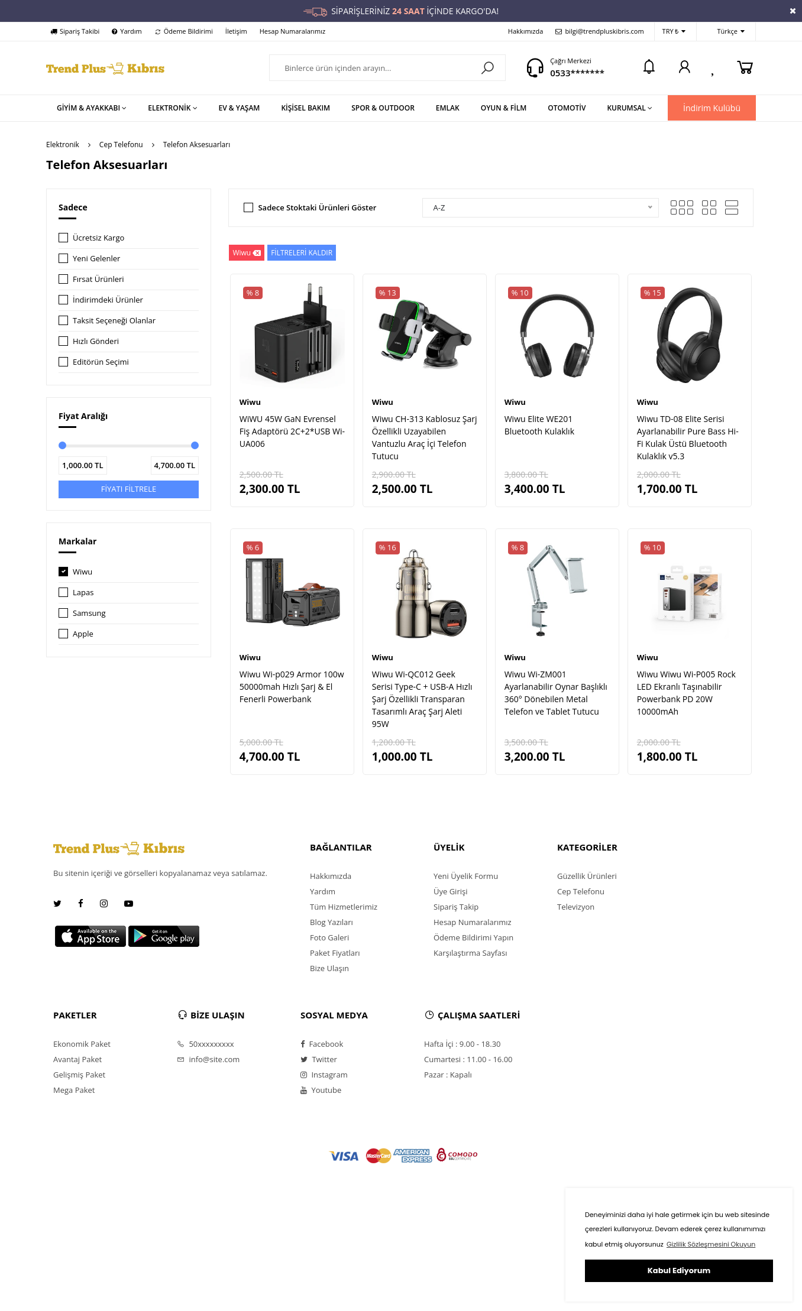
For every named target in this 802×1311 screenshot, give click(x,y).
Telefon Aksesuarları (196, 144)
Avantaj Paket (77, 1059)
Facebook (321, 1044)
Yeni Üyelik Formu (466, 876)
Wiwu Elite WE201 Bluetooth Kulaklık (539, 425)
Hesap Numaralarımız (292, 31)
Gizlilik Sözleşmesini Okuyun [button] (711, 1244)
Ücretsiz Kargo (98, 237)
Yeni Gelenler (96, 258)
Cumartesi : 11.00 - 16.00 (468, 1059)
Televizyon (575, 906)
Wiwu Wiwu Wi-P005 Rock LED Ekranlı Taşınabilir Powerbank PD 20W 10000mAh (686, 693)
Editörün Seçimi (101, 361)
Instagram (324, 1074)
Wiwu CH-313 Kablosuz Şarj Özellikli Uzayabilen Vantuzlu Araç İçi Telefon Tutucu (424, 437)
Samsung (89, 613)
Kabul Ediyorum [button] (679, 1270)
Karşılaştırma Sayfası (470, 953)
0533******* (577, 73)
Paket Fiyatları (335, 953)
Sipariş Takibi (74, 31)
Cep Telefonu (121, 144)
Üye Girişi (450, 891)
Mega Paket (74, 1090)
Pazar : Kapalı (448, 1074)
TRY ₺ (674, 32)
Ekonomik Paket (82, 1044)
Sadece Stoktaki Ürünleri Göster (317, 207)
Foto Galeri (329, 937)
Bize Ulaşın (329, 968)
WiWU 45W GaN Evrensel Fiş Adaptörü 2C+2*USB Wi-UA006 (292, 431)
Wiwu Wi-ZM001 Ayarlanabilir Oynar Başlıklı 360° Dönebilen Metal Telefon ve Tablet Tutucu (556, 693)
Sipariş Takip (456, 906)
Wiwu (82, 571)
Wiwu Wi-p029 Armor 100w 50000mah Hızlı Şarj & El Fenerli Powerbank (292, 687)
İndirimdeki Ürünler (108, 299)
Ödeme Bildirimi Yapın (473, 937)
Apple (83, 633)
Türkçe (724, 32)
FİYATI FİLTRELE (129, 488)
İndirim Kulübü (711, 107)
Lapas (83, 592)
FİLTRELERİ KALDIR (301, 253)
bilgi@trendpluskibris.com (599, 31)
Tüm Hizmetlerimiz (343, 906)
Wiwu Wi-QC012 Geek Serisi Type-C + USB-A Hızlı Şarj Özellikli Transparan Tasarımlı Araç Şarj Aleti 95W (422, 699)
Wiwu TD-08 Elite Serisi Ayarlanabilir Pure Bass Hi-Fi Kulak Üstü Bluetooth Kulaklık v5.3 (688, 437)
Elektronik (62, 144)
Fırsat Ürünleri (98, 279)
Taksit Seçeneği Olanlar (114, 320)
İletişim (236, 31)
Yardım (126, 31)
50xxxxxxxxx (205, 1044)
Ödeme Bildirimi (183, 31)
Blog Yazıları (331, 922)
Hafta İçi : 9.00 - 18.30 (462, 1044)
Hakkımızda (526, 31)
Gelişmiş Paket (79, 1074)
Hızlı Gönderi (96, 341)
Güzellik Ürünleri (587, 876)
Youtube (320, 1090)
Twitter (318, 1059)
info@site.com (208, 1059)
